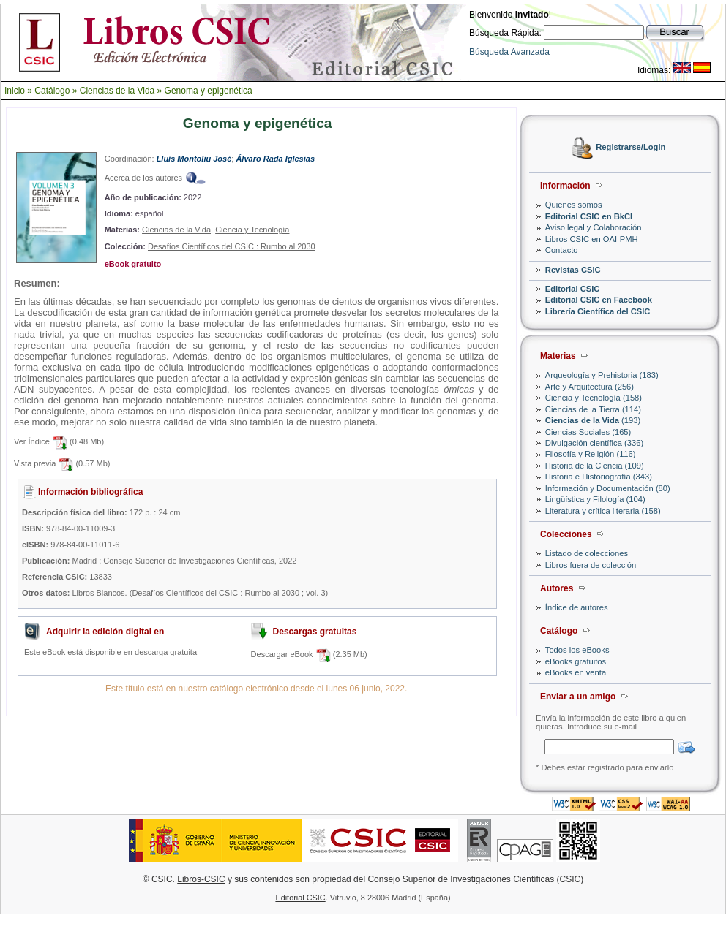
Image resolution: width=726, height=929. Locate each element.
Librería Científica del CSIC (598, 311)
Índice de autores (576, 607)
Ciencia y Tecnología (252, 229)
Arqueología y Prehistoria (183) (602, 375)
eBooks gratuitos (575, 661)
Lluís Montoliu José (194, 158)
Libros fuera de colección (590, 565)
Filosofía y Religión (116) (590, 454)
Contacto (561, 250)
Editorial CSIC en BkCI (588, 216)
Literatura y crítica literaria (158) (603, 511)
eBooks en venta (575, 672)
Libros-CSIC (201, 879)
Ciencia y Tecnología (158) (593, 397)
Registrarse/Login (630, 147)
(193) (592, 420)
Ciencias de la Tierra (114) (593, 409)
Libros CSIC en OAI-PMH (591, 239)
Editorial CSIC (572, 288)
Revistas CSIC (573, 269)
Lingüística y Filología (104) (595, 499)
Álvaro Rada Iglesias (275, 158)
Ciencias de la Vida (117, 91)
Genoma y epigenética (208, 91)
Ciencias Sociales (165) (588, 432)
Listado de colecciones (586, 553)
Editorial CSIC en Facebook (598, 299)
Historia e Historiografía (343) (598, 476)
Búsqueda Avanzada (509, 52)
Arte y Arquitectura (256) (589, 386)
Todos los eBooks (577, 649)
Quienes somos (573, 204)
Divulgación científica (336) (594, 443)
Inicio (14, 91)
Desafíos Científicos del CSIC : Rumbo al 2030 (231, 246)
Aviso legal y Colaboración (593, 227)
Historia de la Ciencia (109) (594, 465)
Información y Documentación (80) (607, 488)
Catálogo (52, 91)
